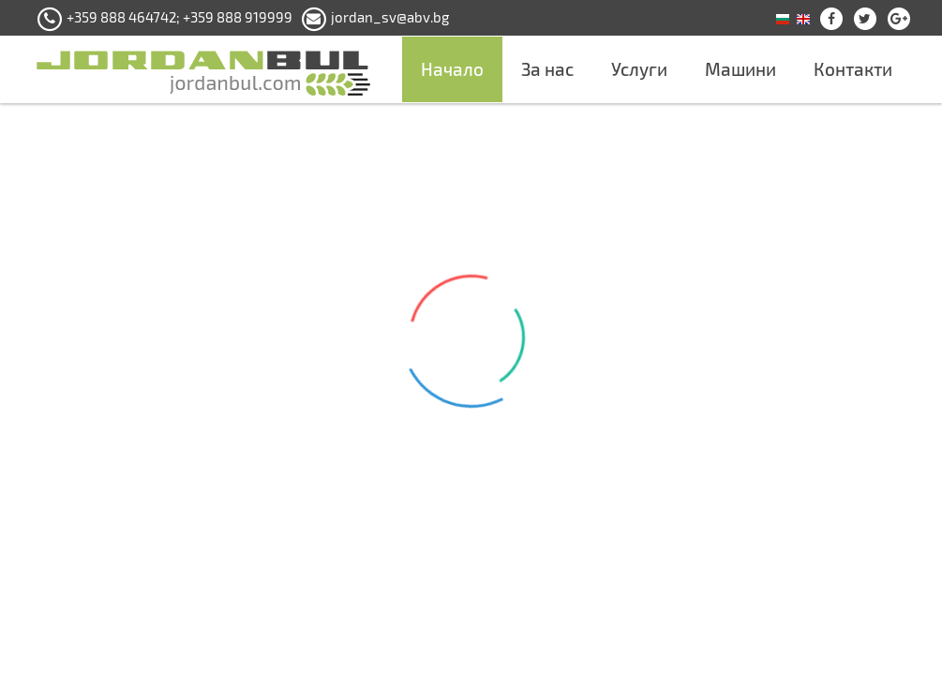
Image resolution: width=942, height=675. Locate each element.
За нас (547, 69)
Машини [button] (740, 69)
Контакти (853, 69)
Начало (452, 69)
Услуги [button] (639, 69)
